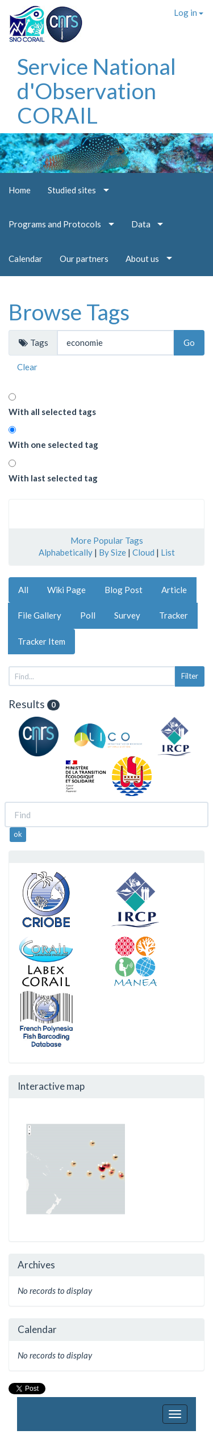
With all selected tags (52, 412)
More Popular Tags (106, 540)
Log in (188, 12)
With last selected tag (53, 478)
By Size (112, 552)
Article (174, 590)
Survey (127, 615)
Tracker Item (41, 641)
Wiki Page (66, 590)
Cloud (143, 552)
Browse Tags (69, 312)
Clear (27, 367)
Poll (87, 615)
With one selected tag (53, 444)
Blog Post (124, 590)
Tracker (173, 615)
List (168, 552)
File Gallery (39, 615)
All (23, 590)
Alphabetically (66, 552)
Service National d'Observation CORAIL (96, 90)
